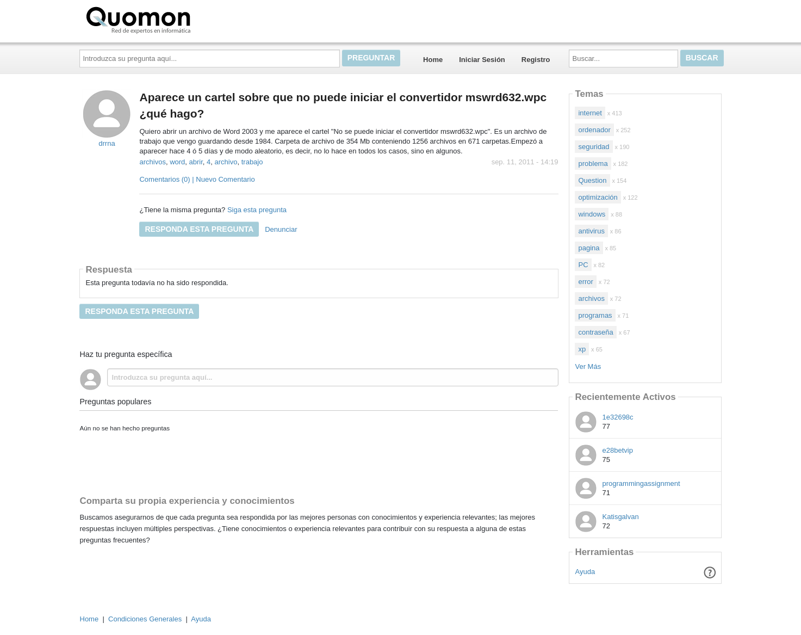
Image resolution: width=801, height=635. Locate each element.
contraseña (595, 332)
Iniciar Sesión (482, 60)
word (177, 162)
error (585, 282)
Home (433, 60)
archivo (226, 162)
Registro (535, 60)
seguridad (593, 147)
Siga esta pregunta (257, 210)
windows (591, 214)
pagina (588, 248)
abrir (196, 162)
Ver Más (588, 366)
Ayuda (585, 572)
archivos (152, 162)
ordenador (594, 130)
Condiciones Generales (145, 619)
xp (582, 349)
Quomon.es (172, 19)
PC (583, 265)
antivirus (591, 231)
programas (595, 315)
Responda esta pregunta (199, 229)
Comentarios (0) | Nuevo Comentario (196, 179)
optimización (597, 197)
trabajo (252, 162)
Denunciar (281, 229)
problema (592, 163)
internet (589, 113)
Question (592, 180)
